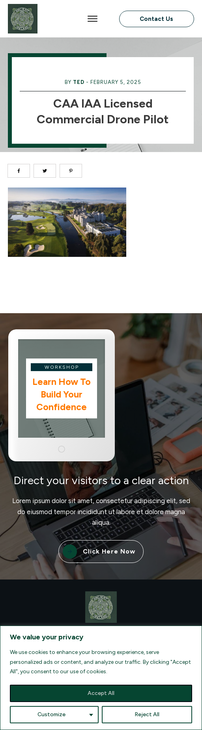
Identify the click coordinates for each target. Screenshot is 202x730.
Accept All (101, 693)
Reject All (147, 714)
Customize (51, 714)
